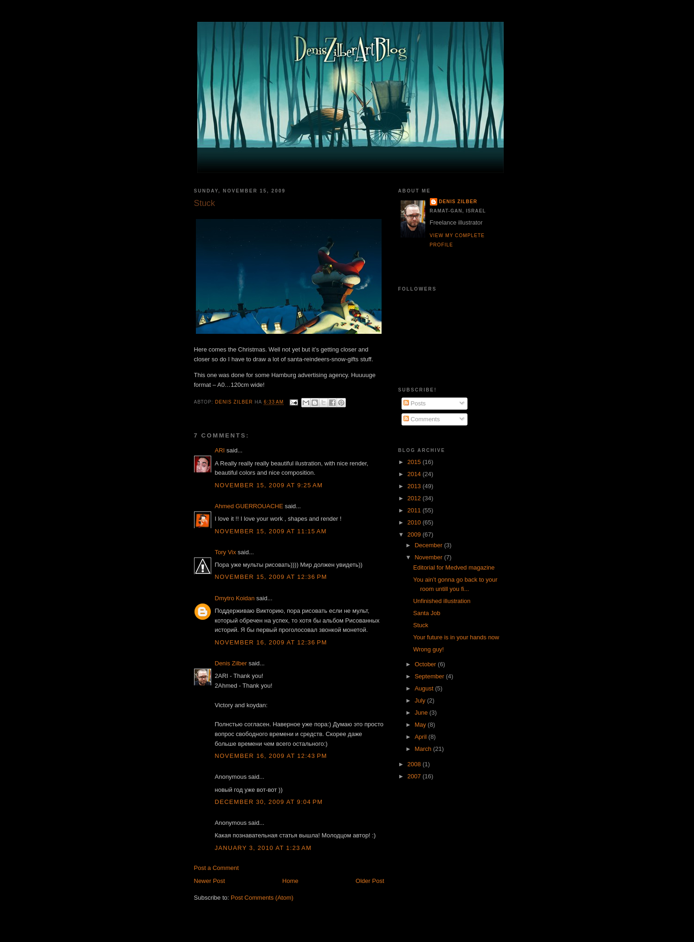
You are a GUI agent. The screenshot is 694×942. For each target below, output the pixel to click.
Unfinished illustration (442, 600)
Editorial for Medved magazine (454, 567)
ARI (220, 450)
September (430, 676)
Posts (414, 403)
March (424, 748)
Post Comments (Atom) (262, 897)
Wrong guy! (428, 649)
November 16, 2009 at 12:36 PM (271, 642)
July (421, 700)
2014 (415, 474)
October (426, 664)
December (429, 545)
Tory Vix (225, 552)
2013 (415, 486)
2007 (415, 776)
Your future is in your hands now (456, 637)
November (429, 557)
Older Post (370, 880)
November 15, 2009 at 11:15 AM (271, 531)
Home (290, 880)
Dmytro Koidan (235, 598)
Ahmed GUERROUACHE (249, 506)
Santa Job (427, 613)
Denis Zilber (231, 663)
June (422, 712)
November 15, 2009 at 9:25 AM (269, 485)
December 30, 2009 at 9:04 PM (269, 801)
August (425, 688)
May (421, 724)
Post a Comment (216, 867)
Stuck (420, 625)
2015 (415, 461)
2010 (415, 522)
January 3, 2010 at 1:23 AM (263, 847)
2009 (415, 534)
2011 (415, 510)
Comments (421, 419)
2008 (415, 764)
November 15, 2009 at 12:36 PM (271, 576)
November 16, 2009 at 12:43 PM (271, 755)
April (421, 736)
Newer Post (209, 880)
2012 (415, 498)
